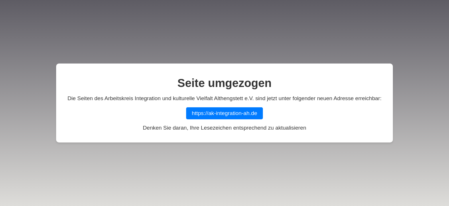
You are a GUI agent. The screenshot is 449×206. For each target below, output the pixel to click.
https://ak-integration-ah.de (224, 113)
